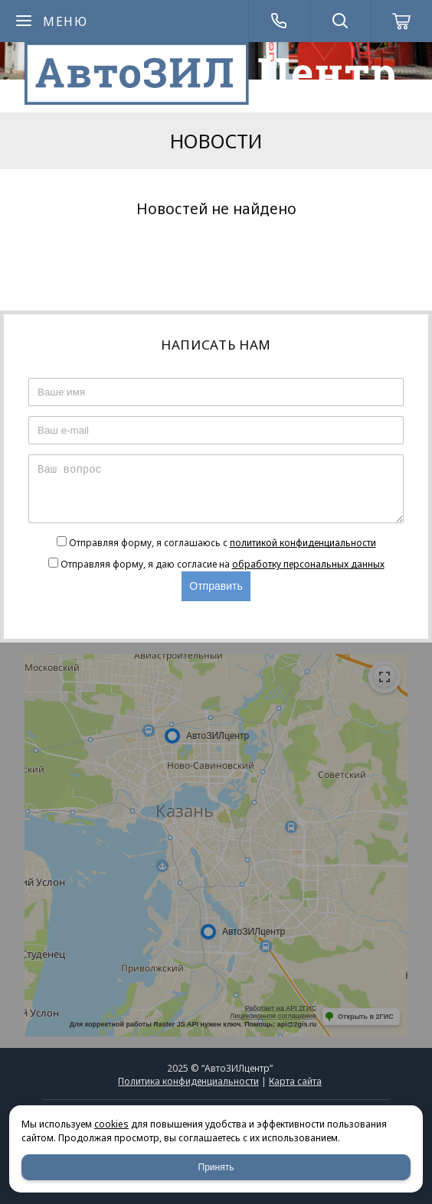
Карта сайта (295, 1081)
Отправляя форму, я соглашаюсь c (222, 542)
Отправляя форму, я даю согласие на (223, 564)
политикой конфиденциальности (303, 542)
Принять (216, 1167)
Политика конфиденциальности (188, 1081)
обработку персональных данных (308, 564)
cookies (111, 1124)
